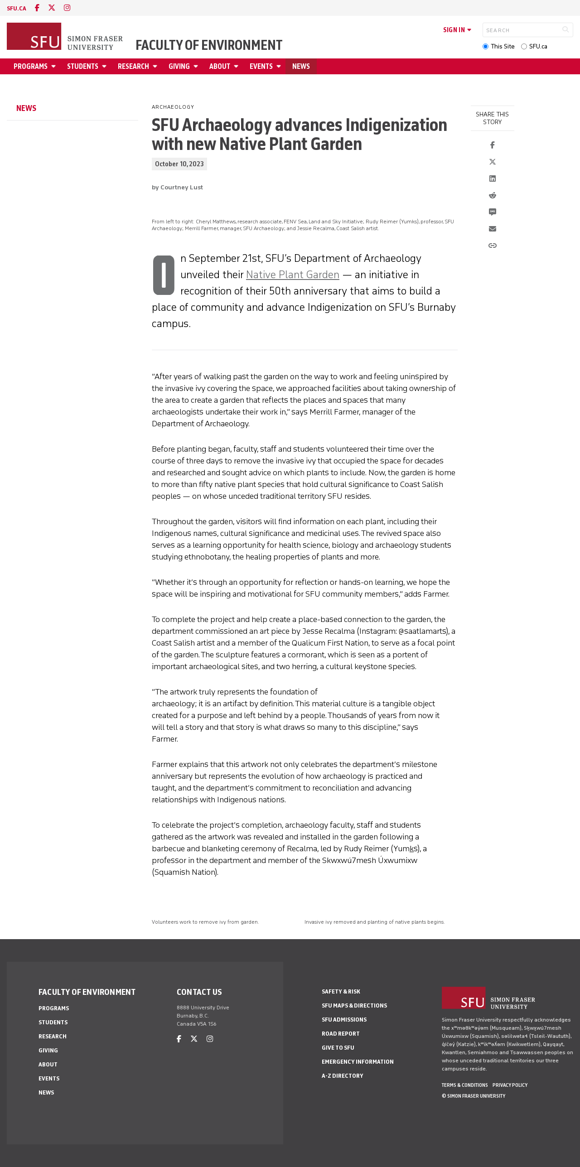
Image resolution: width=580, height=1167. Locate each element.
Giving (179, 66)
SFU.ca (538, 46)
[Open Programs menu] (54, 66)
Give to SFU (338, 1047)
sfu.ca (16, 8)
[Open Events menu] (280, 66)
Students (82, 66)
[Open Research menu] (156, 66)
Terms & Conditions (465, 1085)
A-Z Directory (342, 1076)
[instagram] (67, 8)
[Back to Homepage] (66, 37)
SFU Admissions (344, 1019)
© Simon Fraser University (473, 1096)
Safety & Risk (341, 991)
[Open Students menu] (105, 66)
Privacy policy (510, 1085)
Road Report (341, 1033)
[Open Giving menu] (197, 66)
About (219, 66)
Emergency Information (358, 1062)
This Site (503, 46)
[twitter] (51, 8)
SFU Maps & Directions (354, 1005)
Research (133, 66)
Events (261, 66)
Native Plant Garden (292, 274)
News (301, 66)
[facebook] (37, 8)
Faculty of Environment (209, 45)
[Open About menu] (237, 66)
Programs (31, 66)
